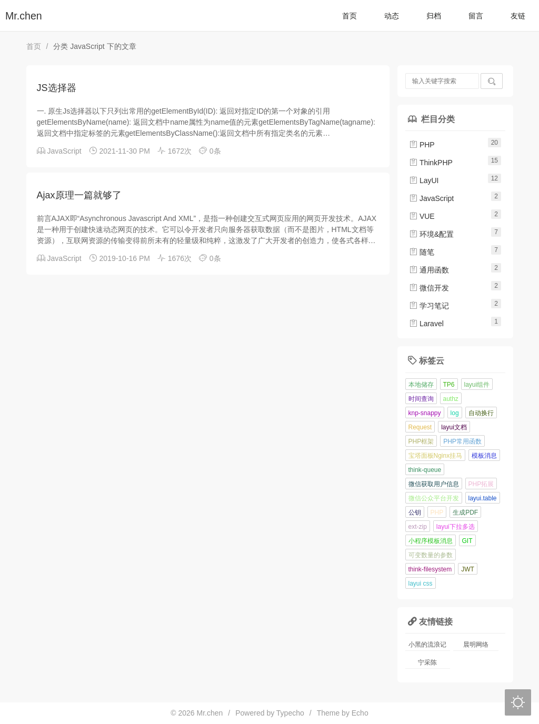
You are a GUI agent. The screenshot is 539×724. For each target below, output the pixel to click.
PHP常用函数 (462, 441)
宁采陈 (427, 662)
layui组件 (477, 384)
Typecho (290, 713)
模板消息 (484, 455)
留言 (475, 16)
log (455, 413)
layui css (420, 583)
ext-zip (417, 526)
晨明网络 (475, 644)
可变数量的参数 (430, 555)
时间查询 (421, 399)
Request (420, 427)
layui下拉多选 (455, 526)
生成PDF (465, 512)
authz (450, 399)
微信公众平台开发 (433, 498)
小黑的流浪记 (427, 644)
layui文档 (454, 427)
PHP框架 (421, 441)
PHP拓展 (481, 484)
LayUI (423, 180)
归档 (433, 16)
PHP (422, 144)
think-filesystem (430, 569)
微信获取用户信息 (433, 484)
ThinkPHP (431, 162)
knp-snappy (424, 413)
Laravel (426, 323)
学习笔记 (429, 305)
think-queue (425, 470)
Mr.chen (23, 16)
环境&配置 (431, 234)
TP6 (449, 384)
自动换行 (481, 413)
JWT (467, 569)
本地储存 (421, 384)
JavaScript (64, 151)
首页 (349, 16)
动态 (391, 16)
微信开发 (429, 288)
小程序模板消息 (430, 541)
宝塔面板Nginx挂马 (435, 455)
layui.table (482, 498)
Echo (360, 713)
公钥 (414, 512)
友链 (518, 16)
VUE (422, 216)
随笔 (421, 252)
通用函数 (429, 270)
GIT (467, 541)
